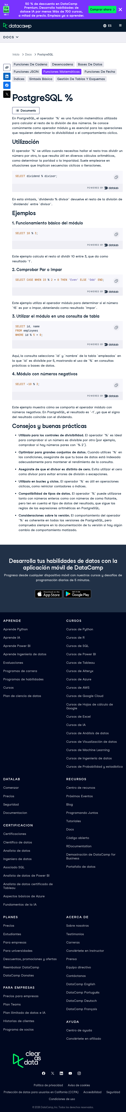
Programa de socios (18, 1029)
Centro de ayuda (79, 1030)
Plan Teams (12, 1004)
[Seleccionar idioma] (107, 25)
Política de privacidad (48, 1085)
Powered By (103, 188)
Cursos (8, 687)
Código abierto (77, 838)
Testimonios (75, 934)
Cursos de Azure (78, 679)
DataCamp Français (81, 1009)
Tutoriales (73, 821)
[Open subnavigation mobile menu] (11, 37)
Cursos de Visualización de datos (91, 742)
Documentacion (15, 813)
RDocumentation (78, 846)
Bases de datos (90, 64)
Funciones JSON (26, 72)
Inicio (16, 54)
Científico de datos (17, 842)
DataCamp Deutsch (81, 1001)
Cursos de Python (79, 629)
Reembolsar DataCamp (21, 967)
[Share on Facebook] (6, 85)
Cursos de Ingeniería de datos (89, 758)
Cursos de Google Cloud (84, 696)
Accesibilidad (92, 1092)
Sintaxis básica (40, 79)
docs (28, 54)
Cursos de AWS (77, 687)
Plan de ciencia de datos (22, 696)
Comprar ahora (102, 9)
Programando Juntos (82, 813)
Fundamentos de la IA (20, 904)
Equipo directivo (78, 967)
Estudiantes (12, 934)
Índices (19, 79)
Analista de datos (16, 851)
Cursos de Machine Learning (88, 750)
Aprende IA (11, 637)
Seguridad (11, 804)
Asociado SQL (13, 867)
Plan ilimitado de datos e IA (24, 1013)
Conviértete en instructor (85, 951)
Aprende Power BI (16, 646)
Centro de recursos (80, 788)
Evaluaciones (13, 663)
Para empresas (14, 942)
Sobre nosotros (77, 925)
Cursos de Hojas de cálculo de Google (89, 706)
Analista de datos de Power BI (26, 875)
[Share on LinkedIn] (6, 76)
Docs (70, 829)
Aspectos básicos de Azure (24, 896)
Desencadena (62, 64)
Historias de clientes (18, 1021)
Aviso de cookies (79, 1085)
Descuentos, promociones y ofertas (30, 959)
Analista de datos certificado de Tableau (28, 886)
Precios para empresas (21, 996)
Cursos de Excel (78, 716)
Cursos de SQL (77, 646)
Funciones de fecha (100, 72)
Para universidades (18, 951)
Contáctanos (76, 976)
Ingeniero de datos (17, 859)
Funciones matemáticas (61, 72)
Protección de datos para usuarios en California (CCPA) (41, 1092)
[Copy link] (6, 67)
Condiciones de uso (62, 1099)
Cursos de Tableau (80, 663)
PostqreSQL (45, 54)
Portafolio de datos (81, 867)
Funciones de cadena (30, 64)
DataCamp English (80, 984)
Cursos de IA (76, 725)
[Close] (120, 9)
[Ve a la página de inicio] (17, 26)
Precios (8, 796)
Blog (69, 804)
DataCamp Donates (18, 975)
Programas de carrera (20, 671)
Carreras (73, 942)
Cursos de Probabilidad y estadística (94, 766)
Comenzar (11, 788)
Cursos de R (75, 637)
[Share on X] (6, 94)
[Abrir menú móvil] (120, 25)
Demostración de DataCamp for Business (91, 856)
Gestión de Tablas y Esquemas (81, 79)
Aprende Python (15, 629)
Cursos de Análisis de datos (87, 733)
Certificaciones (14, 834)
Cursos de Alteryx (79, 671)
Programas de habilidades (23, 679)
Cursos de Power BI (81, 654)
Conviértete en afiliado (83, 1038)
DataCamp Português (83, 992)
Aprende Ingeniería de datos (24, 654)
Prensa (71, 959)
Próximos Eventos (79, 796)
